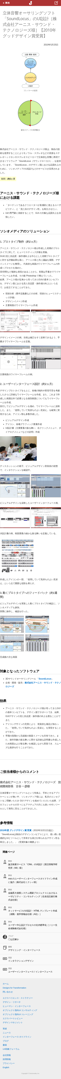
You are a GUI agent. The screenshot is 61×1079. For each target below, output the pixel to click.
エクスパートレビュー (13, 1018)
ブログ (6, 1041)
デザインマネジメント (13, 1022)
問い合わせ (8, 992)
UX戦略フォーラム (11, 1049)
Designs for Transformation (14, 988)
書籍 (5, 1045)
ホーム (6, 984)
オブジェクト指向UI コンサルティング (20, 1010)
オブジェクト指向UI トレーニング (18, 1014)
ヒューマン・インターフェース (17, 1006)
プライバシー (9, 1063)
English (6, 1067)
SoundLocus (45, 679)
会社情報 (7, 1055)
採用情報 (7, 1059)
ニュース (7, 1033)
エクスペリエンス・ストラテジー (18, 998)
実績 (5, 1028)
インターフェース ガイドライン (17, 1037)
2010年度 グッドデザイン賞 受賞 (15, 830)
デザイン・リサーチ (12, 1002)
